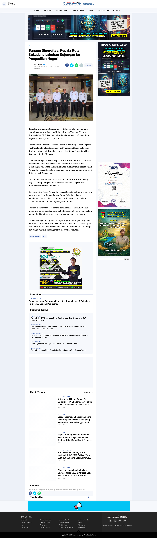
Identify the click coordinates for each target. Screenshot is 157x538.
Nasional (36, 10)
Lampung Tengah (26, 522)
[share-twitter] (72, 65)
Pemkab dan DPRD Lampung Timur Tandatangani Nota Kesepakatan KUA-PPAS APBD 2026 (59, 319)
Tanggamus (24, 527)
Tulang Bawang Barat (66, 527)
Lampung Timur (35, 236)
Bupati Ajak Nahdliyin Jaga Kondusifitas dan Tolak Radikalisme (54, 344)
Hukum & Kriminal (78, 10)
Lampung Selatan (65, 396)
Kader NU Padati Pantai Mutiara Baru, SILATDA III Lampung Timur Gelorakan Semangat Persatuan (59, 336)
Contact (110, 525)
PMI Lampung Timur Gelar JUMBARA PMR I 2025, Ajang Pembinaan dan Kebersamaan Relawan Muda (58, 328)
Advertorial (48, 10)
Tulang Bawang (45, 527)
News (44, 236)
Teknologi (116, 10)
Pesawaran (43, 525)
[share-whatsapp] (76, 65)
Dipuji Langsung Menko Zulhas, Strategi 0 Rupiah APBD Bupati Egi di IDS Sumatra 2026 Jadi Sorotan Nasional (75, 473)
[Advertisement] (60, 373)
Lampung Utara (61, 10)
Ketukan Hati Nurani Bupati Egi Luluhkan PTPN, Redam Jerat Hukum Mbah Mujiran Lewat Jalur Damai (75, 402)
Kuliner (91, 10)
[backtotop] (78, 532)
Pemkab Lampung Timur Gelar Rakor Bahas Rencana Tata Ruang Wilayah (58, 350)
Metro (23, 525)
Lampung (62, 414)
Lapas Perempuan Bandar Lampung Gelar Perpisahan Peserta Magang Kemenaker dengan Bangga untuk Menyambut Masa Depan (74, 420)
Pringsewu (81, 525)
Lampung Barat (64, 520)
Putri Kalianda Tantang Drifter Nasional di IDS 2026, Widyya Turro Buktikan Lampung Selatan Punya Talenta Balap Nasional (74, 455)
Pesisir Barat (63, 525)
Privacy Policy (127, 525)
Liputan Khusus (103, 10)
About (105, 525)
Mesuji (80, 522)
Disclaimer (118, 525)
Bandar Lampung (45, 520)
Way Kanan (81, 527)
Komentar (88, 65)
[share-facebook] (67, 65)
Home (31, 46)
